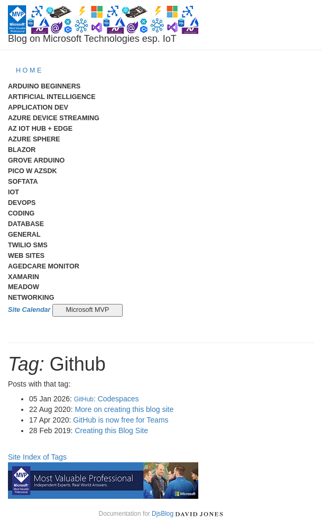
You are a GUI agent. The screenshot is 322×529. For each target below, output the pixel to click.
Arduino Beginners (44, 86)
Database (26, 224)
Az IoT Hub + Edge (40, 128)
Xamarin (23, 277)
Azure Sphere (34, 139)
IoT (13, 192)
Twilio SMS (28, 245)
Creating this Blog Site (111, 430)
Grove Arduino (36, 160)
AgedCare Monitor (43, 266)
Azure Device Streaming (53, 118)
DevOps (22, 203)
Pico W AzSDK (32, 171)
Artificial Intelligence (52, 97)
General (24, 234)
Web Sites (26, 255)
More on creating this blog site (124, 409)
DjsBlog (162, 513)
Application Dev (38, 107)
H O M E (28, 70)
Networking (31, 297)
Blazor (21, 150)
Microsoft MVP (87, 309)
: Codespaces (106, 398)
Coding (21, 213)
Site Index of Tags (37, 457)
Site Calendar (29, 309)
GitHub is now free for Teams (120, 420)
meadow (23, 287)
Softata (23, 181)
